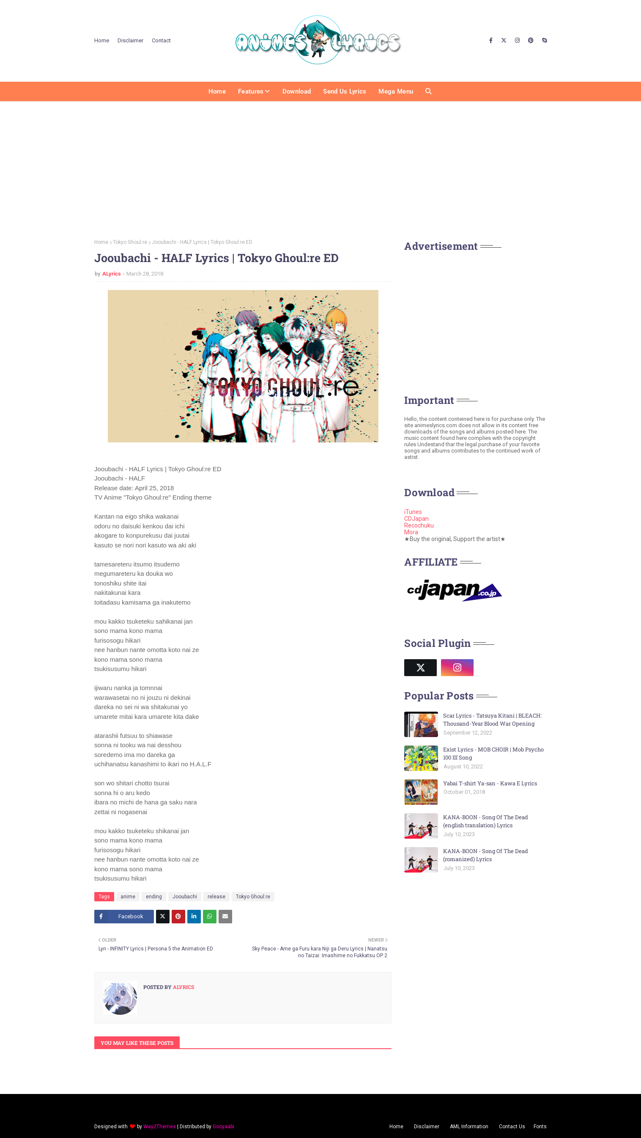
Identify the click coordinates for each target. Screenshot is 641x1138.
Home (101, 40)
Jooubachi (185, 897)
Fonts (540, 1127)
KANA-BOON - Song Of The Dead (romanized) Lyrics (485, 855)
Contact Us (512, 1127)
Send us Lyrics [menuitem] (344, 91)
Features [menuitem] (250, 91)
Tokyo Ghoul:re (130, 242)
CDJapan (416, 518)
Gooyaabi (223, 1127)
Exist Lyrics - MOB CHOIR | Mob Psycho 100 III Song (493, 754)
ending (154, 897)
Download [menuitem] (296, 91)
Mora (411, 532)
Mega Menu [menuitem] (395, 91)
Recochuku (419, 525)
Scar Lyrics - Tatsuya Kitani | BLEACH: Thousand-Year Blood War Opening (492, 720)
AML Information (469, 1127)
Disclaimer (130, 40)
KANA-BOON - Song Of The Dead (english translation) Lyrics (485, 821)
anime (128, 897)
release (216, 897)
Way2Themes (159, 1127)
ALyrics (111, 274)
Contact (161, 40)
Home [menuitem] (217, 91)
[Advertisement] (320, 167)
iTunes (413, 511)
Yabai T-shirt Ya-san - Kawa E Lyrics (490, 783)
